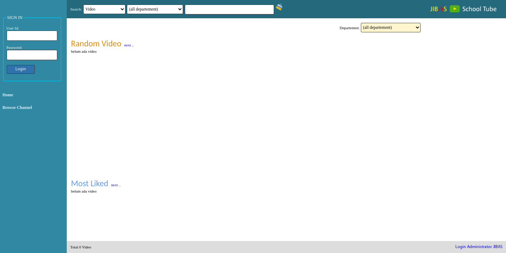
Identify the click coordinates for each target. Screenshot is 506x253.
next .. (129, 45)
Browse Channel (17, 107)
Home (7, 94)
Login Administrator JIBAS (478, 247)
